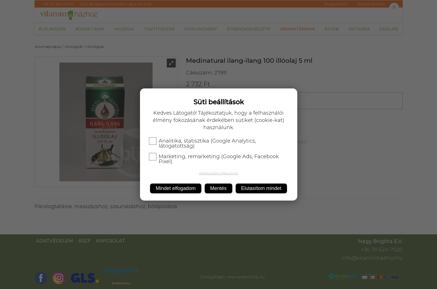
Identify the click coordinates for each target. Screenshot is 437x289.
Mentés (218, 188)
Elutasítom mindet (261, 188)
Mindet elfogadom (175, 188)
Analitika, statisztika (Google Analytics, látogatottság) (202, 143)
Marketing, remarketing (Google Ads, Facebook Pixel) (214, 159)
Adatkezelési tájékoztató (218, 173)
